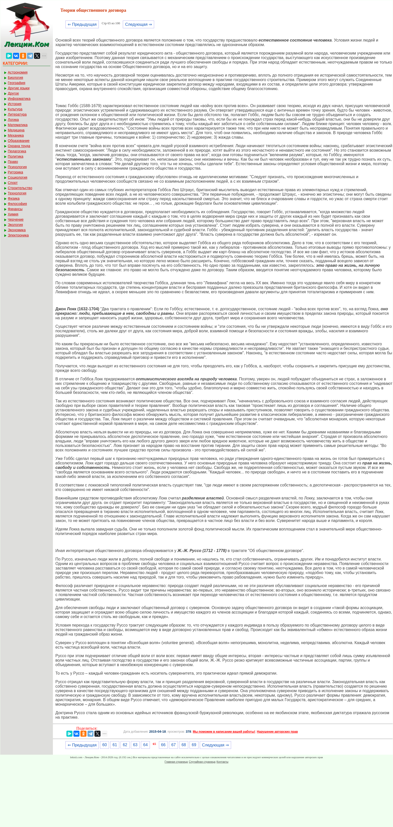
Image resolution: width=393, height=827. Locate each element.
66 (163, 745)
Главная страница (176, 761)
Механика (16, 135)
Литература (17, 114)
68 (183, 745)
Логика (13, 120)
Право (13, 162)
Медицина (16, 130)
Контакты (223, 761)
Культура (15, 109)
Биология (15, 78)
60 (104, 745)
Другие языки (19, 88)
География (16, 83)
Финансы (15, 209)
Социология (17, 177)
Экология (15, 225)
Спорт (13, 183)
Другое (13, 93)
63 (135, 745)
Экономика (17, 230)
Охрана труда (19, 146)
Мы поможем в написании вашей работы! (224, 731)
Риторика (15, 172)
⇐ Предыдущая (82, 24)
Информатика (19, 99)
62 (125, 745)
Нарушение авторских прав (277, 731)
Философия (17, 204)
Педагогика (17, 151)
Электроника (18, 235)
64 (145, 745)
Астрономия (18, 72)
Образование (19, 141)
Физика (14, 198)
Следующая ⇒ (138, 24)
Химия (13, 214)
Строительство (20, 188)
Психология (17, 167)
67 (173, 745)
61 (115, 745)
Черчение (16, 219)
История (14, 104)
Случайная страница (202, 761)
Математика (18, 125)
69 (194, 745)
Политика (15, 156)
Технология (17, 193)
